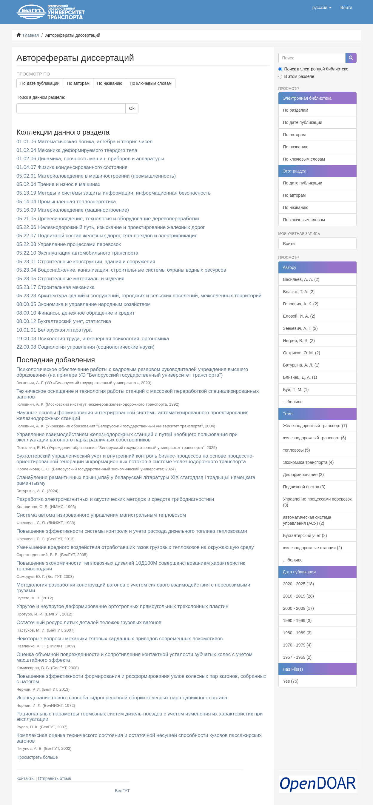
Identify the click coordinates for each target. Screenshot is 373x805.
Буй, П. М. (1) (296, 389)
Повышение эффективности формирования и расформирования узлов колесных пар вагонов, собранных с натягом (141, 679)
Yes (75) (291, 681)
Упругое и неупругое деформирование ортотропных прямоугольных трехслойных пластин (122, 606)
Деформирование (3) (303, 474)
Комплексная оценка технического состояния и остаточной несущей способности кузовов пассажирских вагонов (139, 738)
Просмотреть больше (37, 757)
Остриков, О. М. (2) (301, 352)
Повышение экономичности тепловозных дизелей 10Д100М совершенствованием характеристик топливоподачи (130, 566)
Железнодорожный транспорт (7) (315, 425)
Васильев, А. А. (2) (301, 279)
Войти (289, 243)
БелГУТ (122, 790)
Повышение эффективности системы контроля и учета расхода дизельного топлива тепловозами (131, 531)
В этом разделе (296, 76)
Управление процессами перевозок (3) (317, 502)
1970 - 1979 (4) (297, 645)
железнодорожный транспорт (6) (314, 437)
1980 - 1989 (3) (297, 632)
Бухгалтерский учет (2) (305, 535)
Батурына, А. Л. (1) (301, 365)
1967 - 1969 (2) (297, 657)
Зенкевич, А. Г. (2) (300, 328)
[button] (322, 7)
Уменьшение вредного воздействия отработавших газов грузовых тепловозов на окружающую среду (135, 547)
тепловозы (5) (296, 450)
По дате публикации (39, 83)
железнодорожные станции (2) (312, 547)
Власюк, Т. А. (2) (299, 291)
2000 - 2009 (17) (298, 608)
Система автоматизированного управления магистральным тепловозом (101, 515)
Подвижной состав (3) (304, 486)
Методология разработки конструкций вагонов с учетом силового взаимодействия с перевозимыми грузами (133, 587)
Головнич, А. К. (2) (300, 303)
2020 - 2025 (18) (298, 583)
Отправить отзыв (54, 778)
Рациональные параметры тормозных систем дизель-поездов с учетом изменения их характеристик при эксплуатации (139, 716)
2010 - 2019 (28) (298, 596)
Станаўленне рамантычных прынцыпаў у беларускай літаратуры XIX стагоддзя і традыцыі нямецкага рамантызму (135, 480)
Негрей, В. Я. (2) (299, 340)
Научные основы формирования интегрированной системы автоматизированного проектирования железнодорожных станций (132, 415)
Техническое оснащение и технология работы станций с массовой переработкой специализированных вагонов (137, 394)
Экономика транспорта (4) (308, 462)
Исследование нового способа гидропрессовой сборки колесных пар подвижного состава (121, 698)
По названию (109, 83)
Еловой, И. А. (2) (299, 316)
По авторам (78, 83)
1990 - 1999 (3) (297, 620)
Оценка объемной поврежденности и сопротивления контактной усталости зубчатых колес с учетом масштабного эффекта (134, 657)
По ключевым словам (151, 83)
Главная (31, 35)
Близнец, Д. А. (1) (300, 377)
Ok (132, 108)
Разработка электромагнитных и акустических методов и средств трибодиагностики (115, 499)
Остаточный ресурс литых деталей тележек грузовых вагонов (88, 622)
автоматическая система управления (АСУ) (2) (307, 520)
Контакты (25, 778)
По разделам (295, 110)
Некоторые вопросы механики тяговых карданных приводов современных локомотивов (119, 638)
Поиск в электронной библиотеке (313, 69)
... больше (293, 401)
